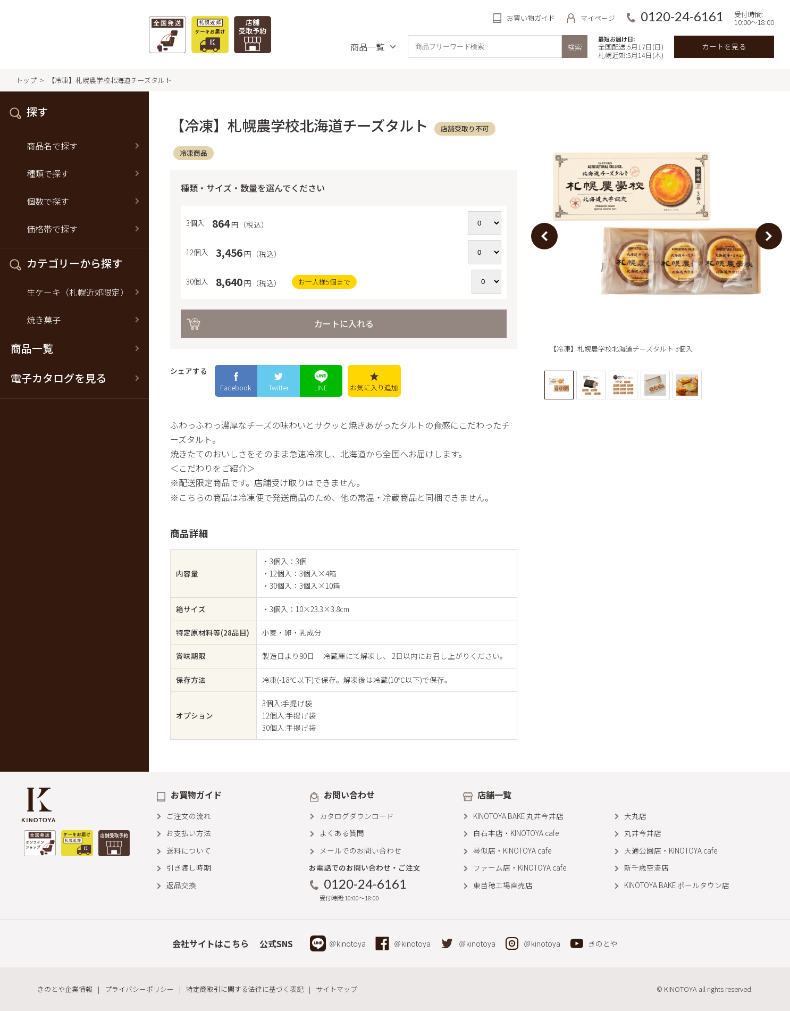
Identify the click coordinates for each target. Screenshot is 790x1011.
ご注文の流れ (188, 816)
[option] (656, 236)
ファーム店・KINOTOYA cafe (519, 867)
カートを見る (724, 46)
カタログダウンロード (357, 816)
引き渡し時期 (188, 867)
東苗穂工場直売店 (503, 885)
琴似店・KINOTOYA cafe (512, 850)
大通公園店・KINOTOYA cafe (670, 850)
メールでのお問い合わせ (360, 850)
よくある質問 (342, 833)
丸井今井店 (642, 833)
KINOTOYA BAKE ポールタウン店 (676, 885)
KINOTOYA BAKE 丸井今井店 (518, 816)
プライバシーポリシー (139, 989)
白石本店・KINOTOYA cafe (516, 833)
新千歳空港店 (646, 867)
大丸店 (635, 816)
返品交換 (181, 885)
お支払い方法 (188, 833)
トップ (26, 80)
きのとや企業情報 (65, 989)
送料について (188, 850)
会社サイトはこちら (210, 943)
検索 (574, 46)
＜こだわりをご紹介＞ (212, 468)
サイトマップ (336, 989)
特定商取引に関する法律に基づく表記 (245, 989)
